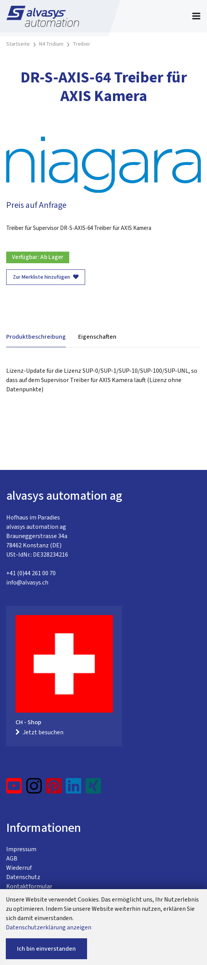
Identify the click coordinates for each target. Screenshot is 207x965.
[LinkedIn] (74, 788)
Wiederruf (19, 868)
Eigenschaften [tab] (97, 337)
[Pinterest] (54, 788)
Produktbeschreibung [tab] (36, 337)
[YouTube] (14, 788)
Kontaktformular (29, 886)
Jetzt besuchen (39, 732)
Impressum (21, 849)
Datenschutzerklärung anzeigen (48, 927)
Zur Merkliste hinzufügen (46, 277)
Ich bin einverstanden (46, 948)
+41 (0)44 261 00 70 (31, 573)
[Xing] (93, 788)
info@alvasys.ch (27, 582)
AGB (11, 858)
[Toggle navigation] (196, 16)
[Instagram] (34, 788)
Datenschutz (23, 877)
